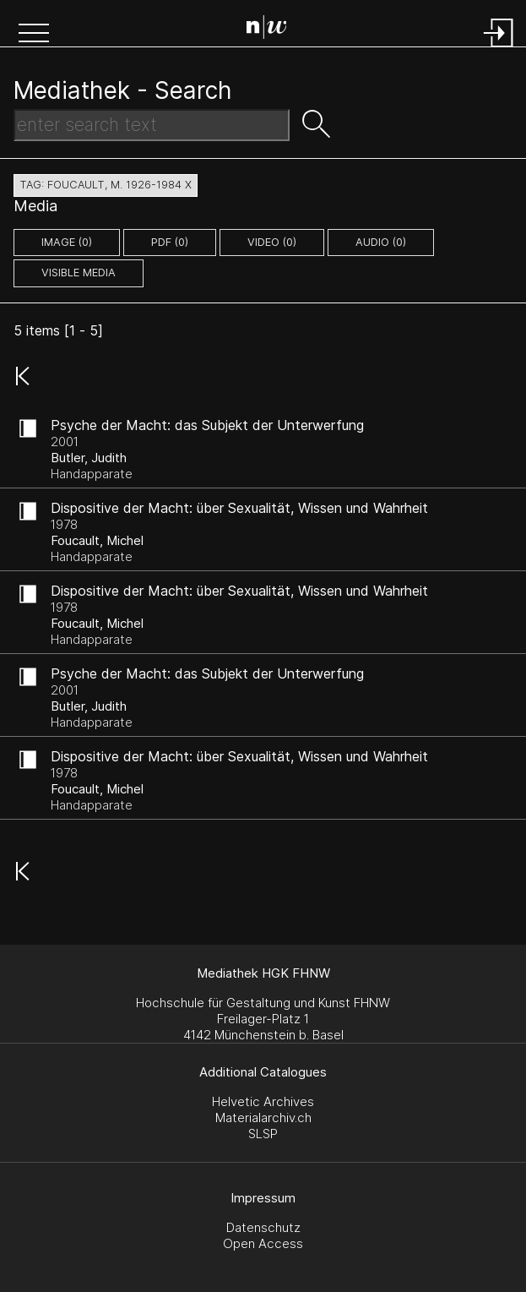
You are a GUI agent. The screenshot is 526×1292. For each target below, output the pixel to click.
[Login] (499, 49)
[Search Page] (267, 29)
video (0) (271, 242)
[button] (34, 34)
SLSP (263, 1134)
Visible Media (78, 272)
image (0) (66, 242)
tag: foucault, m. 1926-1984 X (105, 184)
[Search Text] (152, 125)
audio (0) (380, 242)
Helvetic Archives (263, 1101)
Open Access (263, 1243)
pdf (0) (169, 242)
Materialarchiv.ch (263, 1117)
